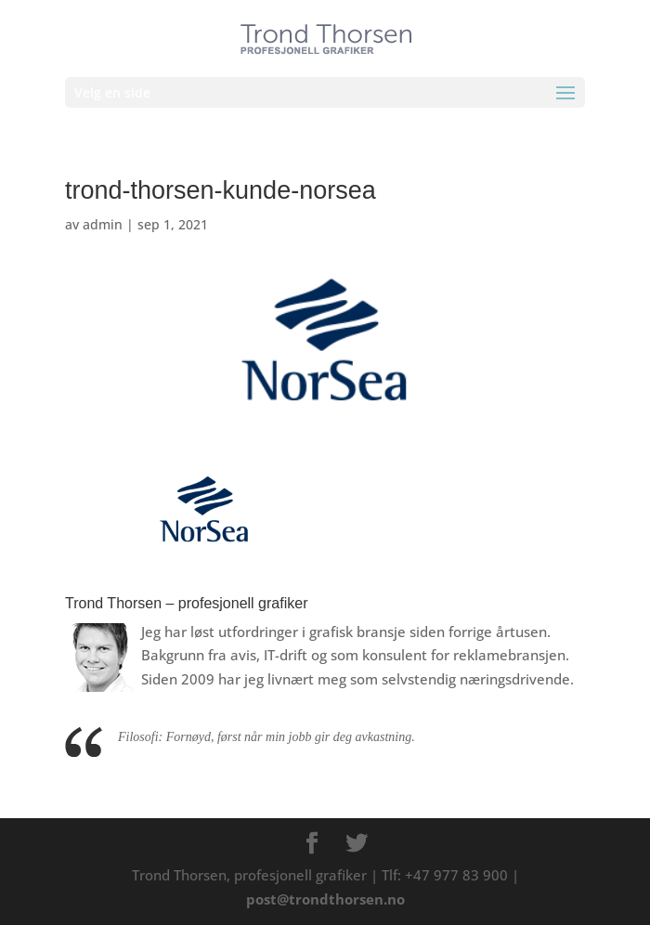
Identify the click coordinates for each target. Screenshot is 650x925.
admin (103, 224)
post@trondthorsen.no (325, 899)
